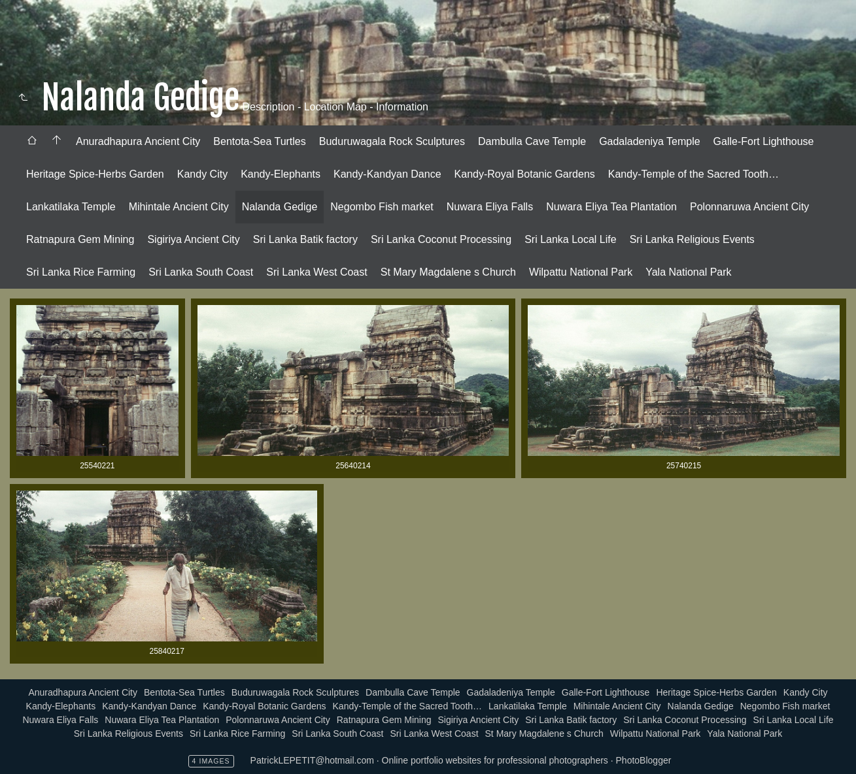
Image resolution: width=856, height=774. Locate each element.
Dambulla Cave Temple (532, 141)
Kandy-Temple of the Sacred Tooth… (693, 174)
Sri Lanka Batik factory (305, 239)
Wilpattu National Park (580, 272)
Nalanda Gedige (280, 206)
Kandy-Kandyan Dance (387, 174)
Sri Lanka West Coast (316, 272)
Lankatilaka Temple (71, 206)
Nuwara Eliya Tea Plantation (611, 206)
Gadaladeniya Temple (649, 141)
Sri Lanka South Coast (200, 272)
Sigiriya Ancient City (193, 239)
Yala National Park (688, 272)
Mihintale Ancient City (179, 206)
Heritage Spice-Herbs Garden (95, 174)
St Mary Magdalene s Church (448, 272)
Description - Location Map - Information (333, 106)
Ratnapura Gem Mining (80, 239)
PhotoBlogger (644, 760)
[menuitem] (32, 141)
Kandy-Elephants (280, 174)
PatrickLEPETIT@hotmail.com (312, 760)
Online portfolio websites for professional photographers (495, 760)
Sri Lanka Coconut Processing (441, 239)
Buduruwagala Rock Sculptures (392, 141)
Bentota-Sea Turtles (259, 141)
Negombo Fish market (381, 206)
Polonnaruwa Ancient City (749, 206)
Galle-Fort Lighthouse (763, 141)
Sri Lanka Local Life (570, 239)
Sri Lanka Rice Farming (80, 272)
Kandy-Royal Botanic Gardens (524, 174)
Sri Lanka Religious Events (692, 239)
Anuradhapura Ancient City (138, 141)
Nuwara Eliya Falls (490, 206)
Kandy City (202, 174)
